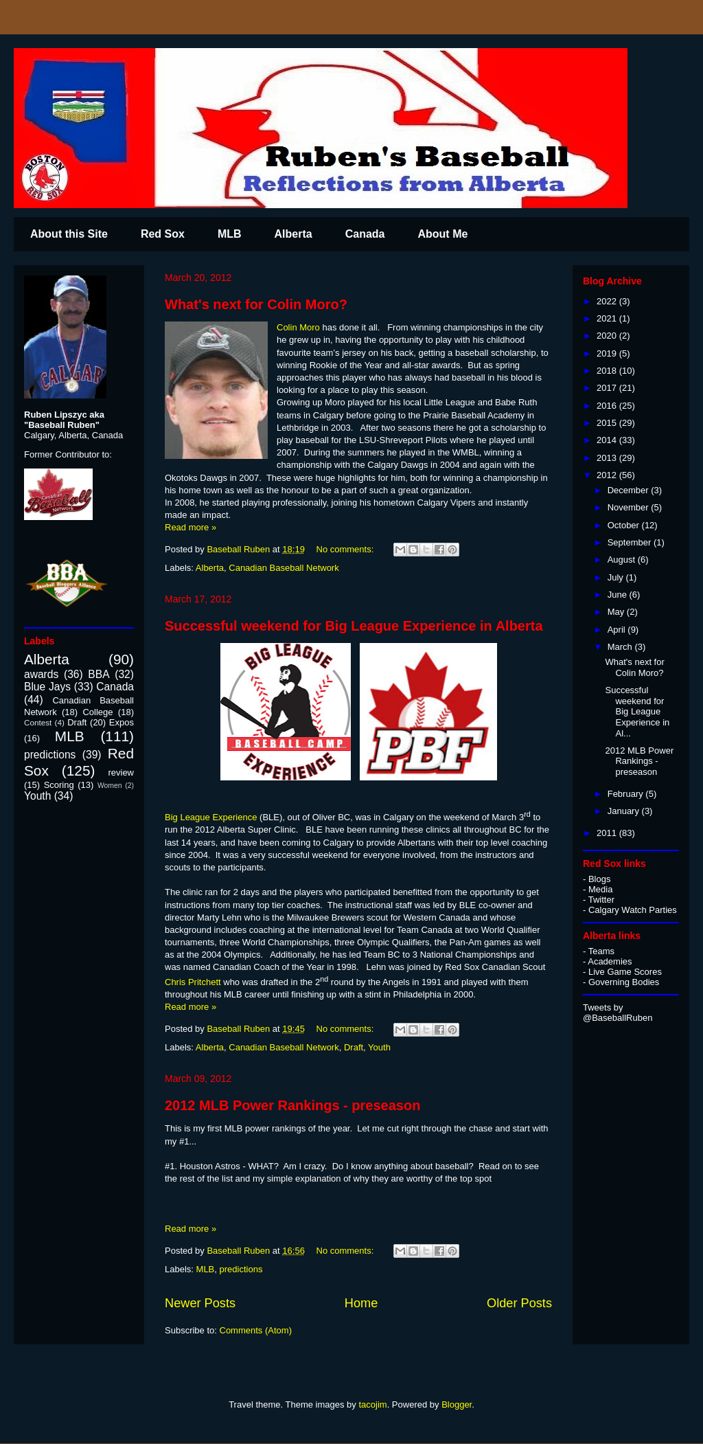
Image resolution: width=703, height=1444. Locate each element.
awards (41, 674)
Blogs (599, 879)
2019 (608, 353)
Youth (379, 1047)
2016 (608, 406)
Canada (365, 234)
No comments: (346, 549)
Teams (601, 951)
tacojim (372, 1404)
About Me (442, 234)
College (97, 712)
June (619, 594)
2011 (608, 833)
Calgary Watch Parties (632, 910)
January (625, 811)
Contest (37, 722)
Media (600, 889)
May (617, 612)
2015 (608, 423)
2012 (608, 475)
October (625, 525)
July (617, 577)
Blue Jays (47, 686)
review (121, 772)
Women (109, 785)
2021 (608, 318)
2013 (608, 458)
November (630, 507)
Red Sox (163, 234)
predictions (241, 1269)
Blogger (456, 1404)
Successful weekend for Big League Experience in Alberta (354, 625)
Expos (121, 722)
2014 (608, 440)
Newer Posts (200, 1303)
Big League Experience (211, 817)
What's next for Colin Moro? (256, 304)
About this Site (69, 234)
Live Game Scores (625, 972)
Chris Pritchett (193, 982)
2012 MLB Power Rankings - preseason (292, 1105)
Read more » (190, 527)
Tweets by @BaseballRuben (617, 1012)
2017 (608, 388)
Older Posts (519, 1303)
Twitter (601, 899)
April (618, 629)
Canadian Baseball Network (283, 568)
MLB (230, 234)
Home (361, 1303)
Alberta (293, 234)
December (630, 490)
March (621, 647)
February (627, 794)
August (623, 559)
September (631, 542)
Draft (353, 1047)
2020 (608, 335)
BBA (98, 674)
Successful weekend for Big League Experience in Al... (637, 711)
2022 (608, 301)
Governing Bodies (623, 982)
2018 (608, 370)
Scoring (59, 785)
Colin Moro (298, 327)
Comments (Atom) (256, 1330)
